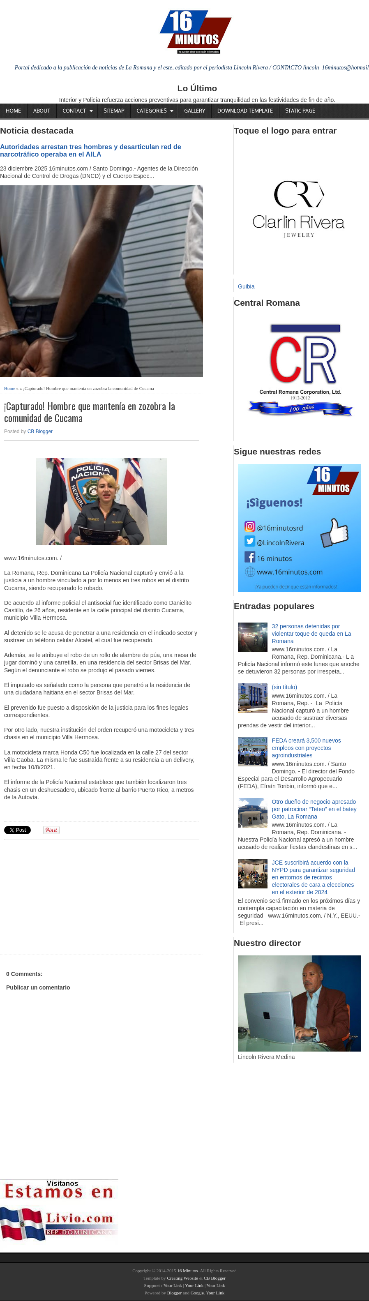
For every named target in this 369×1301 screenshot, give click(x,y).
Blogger (174, 1292)
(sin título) (284, 687)
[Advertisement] (67, 895)
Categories (151, 111)
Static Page (300, 111)
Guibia (246, 286)
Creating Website (182, 1278)
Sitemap (114, 111)
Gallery (194, 111)
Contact (74, 111)
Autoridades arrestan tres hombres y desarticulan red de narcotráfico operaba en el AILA (90, 150)
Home (13, 111)
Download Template (245, 111)
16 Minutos (187, 1270)
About (41, 111)
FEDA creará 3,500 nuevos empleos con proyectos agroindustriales (306, 748)
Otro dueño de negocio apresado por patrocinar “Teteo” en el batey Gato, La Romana (314, 809)
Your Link (173, 1285)
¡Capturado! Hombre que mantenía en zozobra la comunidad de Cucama (89, 412)
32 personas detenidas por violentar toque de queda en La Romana (311, 633)
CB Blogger (40, 431)
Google (197, 1292)
